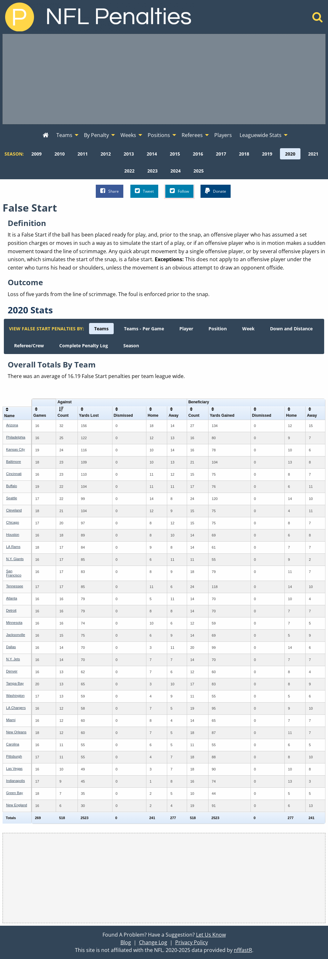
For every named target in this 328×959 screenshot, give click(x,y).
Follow (179, 191)
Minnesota (14, 623)
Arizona (12, 425)
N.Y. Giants (15, 559)
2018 (244, 154)
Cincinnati (13, 474)
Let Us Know (211, 934)
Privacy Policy (191, 942)
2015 (175, 154)
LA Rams (13, 547)
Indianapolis (15, 781)
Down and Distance (291, 329)
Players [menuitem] (223, 135)
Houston (12, 534)
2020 (290, 154)
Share (109, 191)
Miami (10, 720)
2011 (83, 154)
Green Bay (14, 793)
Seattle (11, 498)
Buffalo (11, 486)
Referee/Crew (29, 345)
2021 (313, 154)
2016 (198, 154)
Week (248, 329)
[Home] (317, 18)
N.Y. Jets (13, 659)
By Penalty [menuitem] (96, 135)
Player (186, 329)
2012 (106, 154)
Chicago (12, 522)
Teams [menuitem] (64, 135)
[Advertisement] (164, 79)
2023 (152, 171)
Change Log (153, 942)
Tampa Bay (15, 683)
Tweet (144, 191)
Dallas (11, 647)
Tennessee (14, 586)
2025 (198, 171)
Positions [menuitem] (159, 135)
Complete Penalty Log (83, 345)
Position (218, 329)
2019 (267, 154)
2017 (221, 154)
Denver (11, 671)
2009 (36, 154)
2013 (129, 154)
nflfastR (243, 950)
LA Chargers (16, 708)
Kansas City (15, 449)
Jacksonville (15, 635)
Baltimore (13, 461)
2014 (152, 154)
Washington (15, 695)
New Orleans (16, 732)
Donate (215, 191)
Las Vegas (14, 768)
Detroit (11, 610)
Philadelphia (15, 437)
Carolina (12, 744)
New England (16, 805)
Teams (101, 329)
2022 (129, 171)
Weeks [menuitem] (128, 135)
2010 (59, 154)
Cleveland (14, 510)
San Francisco (13, 573)
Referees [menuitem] (192, 135)
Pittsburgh (14, 756)
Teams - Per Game (144, 329)
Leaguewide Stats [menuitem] (261, 135)
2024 (175, 171)
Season (131, 345)
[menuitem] (46, 135)
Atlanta (11, 598)
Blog (125, 942)
